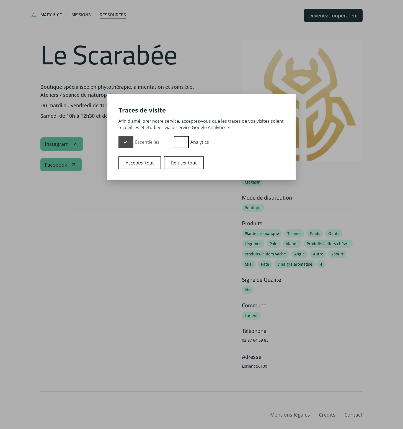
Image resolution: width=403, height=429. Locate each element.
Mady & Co (51, 15)
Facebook (61, 164)
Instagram (62, 144)
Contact (353, 414)
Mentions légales (290, 414)
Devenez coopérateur (333, 15)
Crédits (327, 414)
